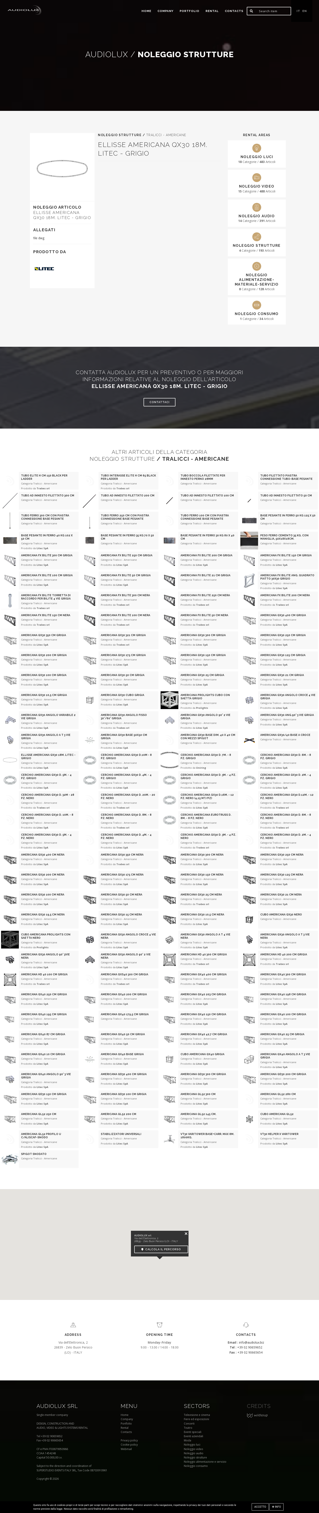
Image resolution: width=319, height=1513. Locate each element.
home (146, 11)
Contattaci (159, 402)
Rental (212, 11)
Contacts (234, 11)
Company (165, 11)
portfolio (189, 11)
